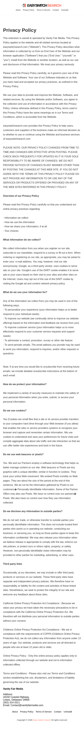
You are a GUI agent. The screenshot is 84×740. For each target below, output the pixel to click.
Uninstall (64, 10)
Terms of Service (43, 10)
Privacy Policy (28, 10)
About (18, 10)
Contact (56, 10)
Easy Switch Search (42, 720)
